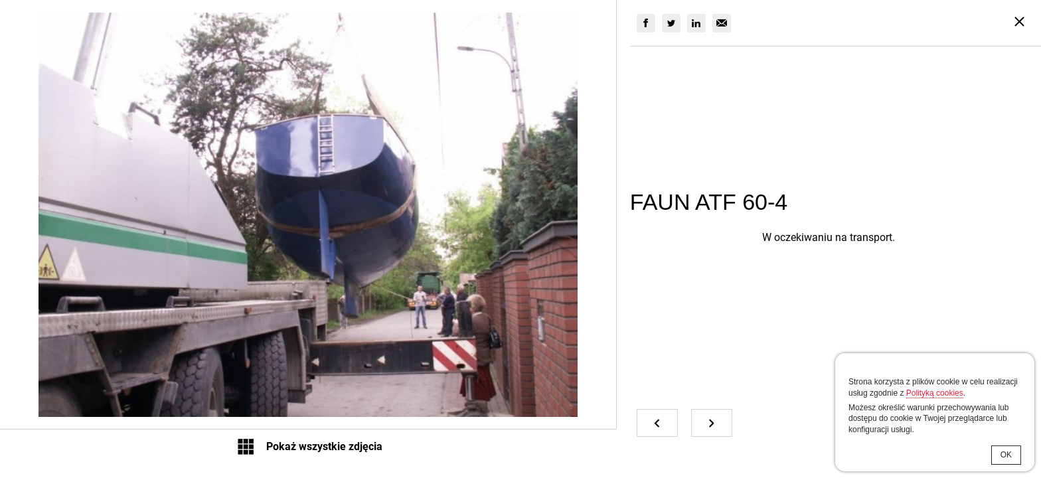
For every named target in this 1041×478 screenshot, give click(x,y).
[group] (646, 23)
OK (1006, 454)
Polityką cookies (934, 393)
